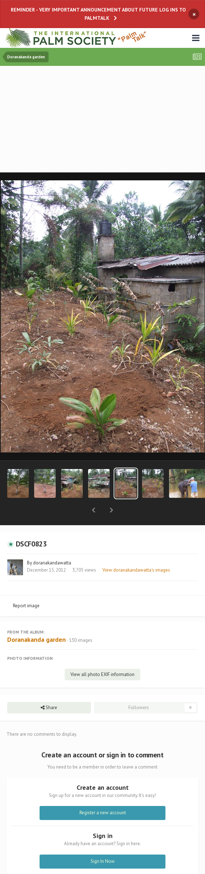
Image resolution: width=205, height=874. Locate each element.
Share (49, 689)
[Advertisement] (104, 119)
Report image (26, 587)
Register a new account (102, 794)
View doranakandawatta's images (136, 551)
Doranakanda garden (36, 621)
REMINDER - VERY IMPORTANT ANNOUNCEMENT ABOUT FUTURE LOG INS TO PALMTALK (98, 13)
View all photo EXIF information (102, 656)
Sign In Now (103, 842)
